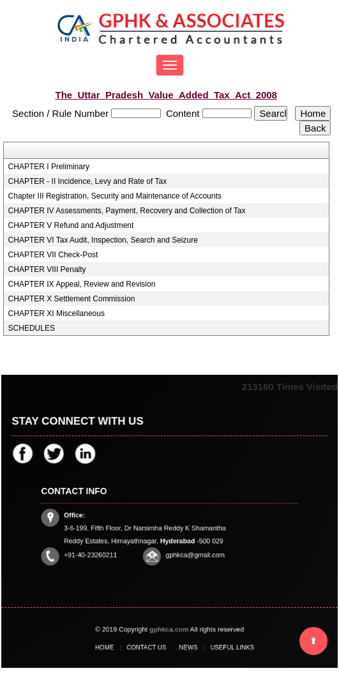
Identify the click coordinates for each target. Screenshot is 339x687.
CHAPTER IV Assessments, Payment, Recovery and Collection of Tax (127, 210)
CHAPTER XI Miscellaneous (56, 313)
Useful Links (222, 647)
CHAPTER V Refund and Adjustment (71, 225)
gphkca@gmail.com (191, 550)
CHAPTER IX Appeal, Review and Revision (82, 284)
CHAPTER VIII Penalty (47, 269)
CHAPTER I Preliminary (48, 166)
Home (115, 647)
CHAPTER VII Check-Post (53, 254)
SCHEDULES (31, 328)
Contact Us (150, 647)
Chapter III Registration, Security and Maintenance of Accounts (115, 196)
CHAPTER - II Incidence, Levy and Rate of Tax (87, 181)
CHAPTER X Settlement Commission (71, 298)
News (185, 647)
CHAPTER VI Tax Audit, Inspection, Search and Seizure (103, 240)
